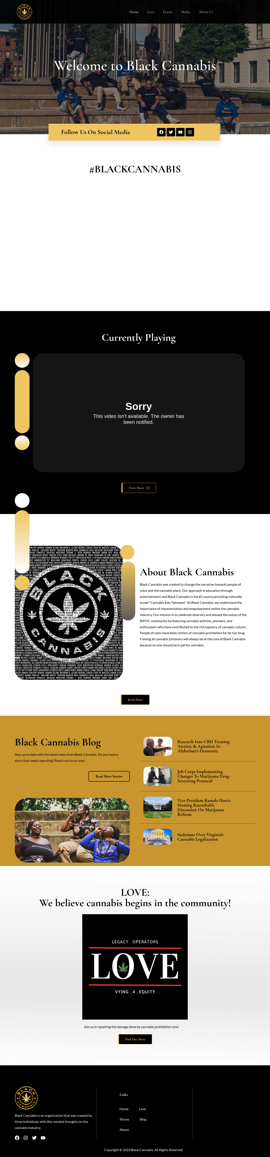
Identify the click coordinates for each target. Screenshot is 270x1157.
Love (150, 11)
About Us (206, 11)
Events (168, 11)
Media (185, 11)
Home (134, 11)
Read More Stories (109, 776)
